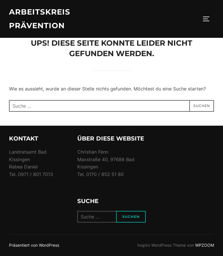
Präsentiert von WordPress (34, 245)
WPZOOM (204, 245)
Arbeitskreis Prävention (39, 18)
